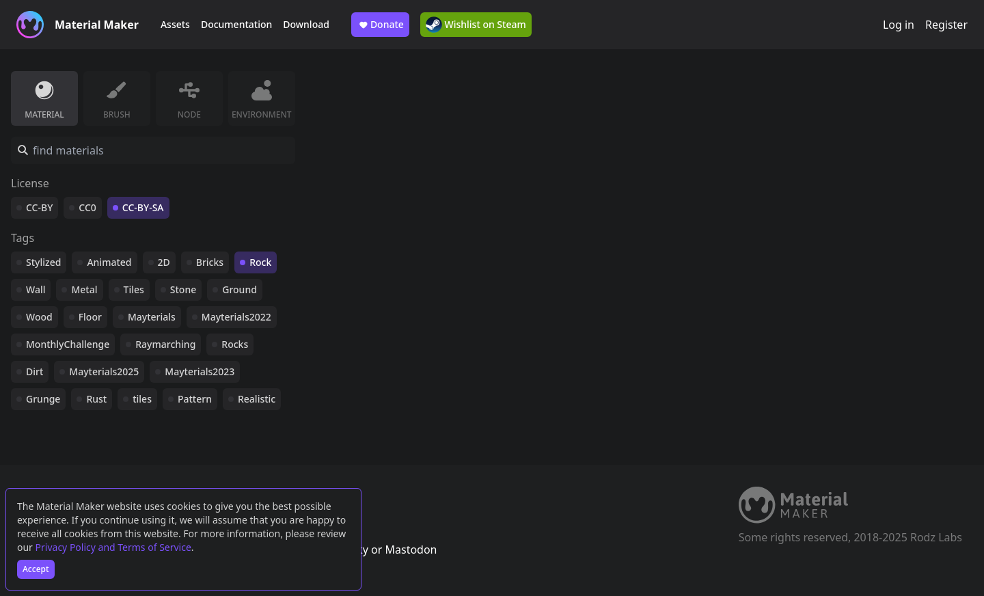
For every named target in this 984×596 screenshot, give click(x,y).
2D (164, 262)
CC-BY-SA (143, 207)
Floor (90, 316)
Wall (35, 289)
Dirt (34, 371)
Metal (84, 289)
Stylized (43, 262)
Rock (260, 262)
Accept (36, 569)
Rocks (234, 344)
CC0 (87, 207)
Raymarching (165, 344)
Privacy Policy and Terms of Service (113, 547)
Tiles (134, 289)
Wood (39, 316)
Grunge (43, 398)
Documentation (236, 24)
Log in (898, 24)
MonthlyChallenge (67, 344)
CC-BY (39, 207)
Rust (96, 398)
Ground (239, 289)
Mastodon (411, 549)
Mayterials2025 (104, 371)
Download (306, 24)
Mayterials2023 (199, 371)
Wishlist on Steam (476, 24)
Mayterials (152, 316)
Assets (175, 24)
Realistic (256, 398)
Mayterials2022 (236, 316)
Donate (380, 24)
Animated (109, 262)
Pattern (195, 398)
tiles (142, 398)
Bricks (209, 262)
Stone (183, 289)
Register (946, 24)
